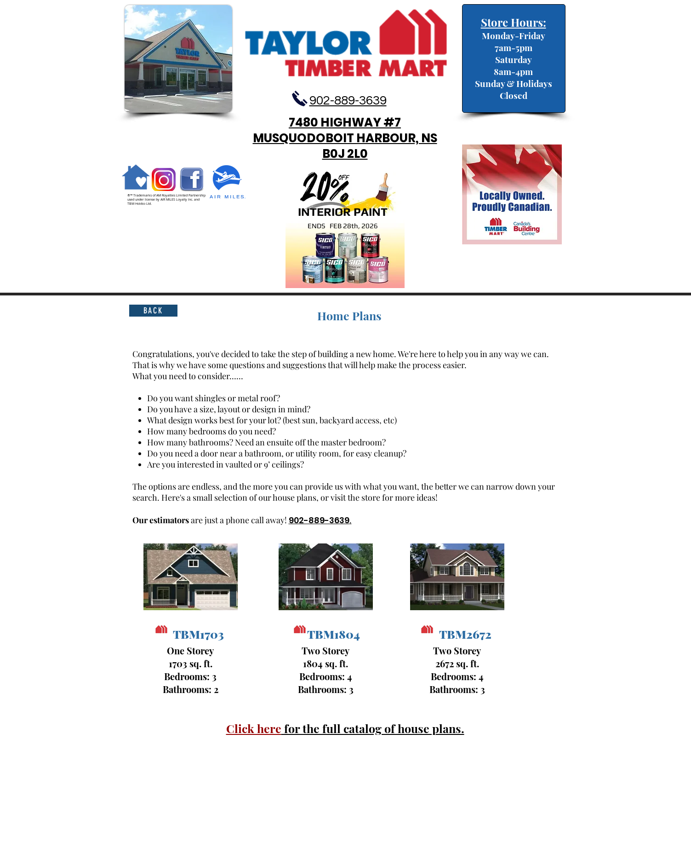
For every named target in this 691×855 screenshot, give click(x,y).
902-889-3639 (319, 520)
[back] (153, 311)
